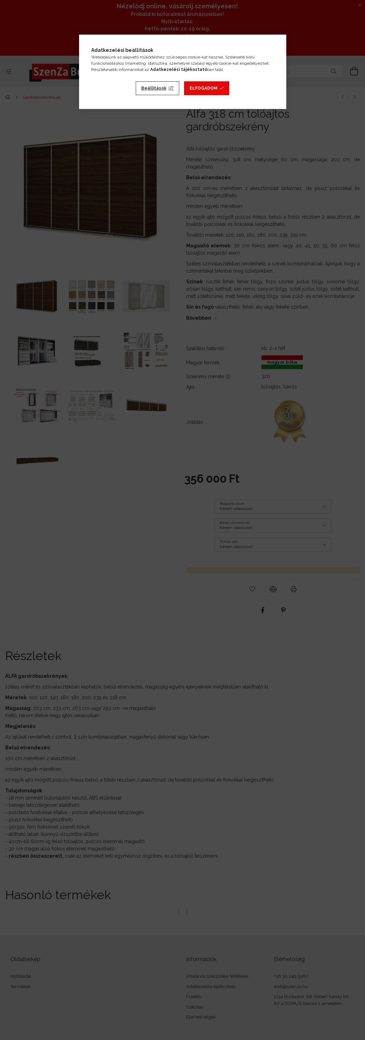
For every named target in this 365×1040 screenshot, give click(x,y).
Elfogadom (204, 88)
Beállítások (153, 88)
